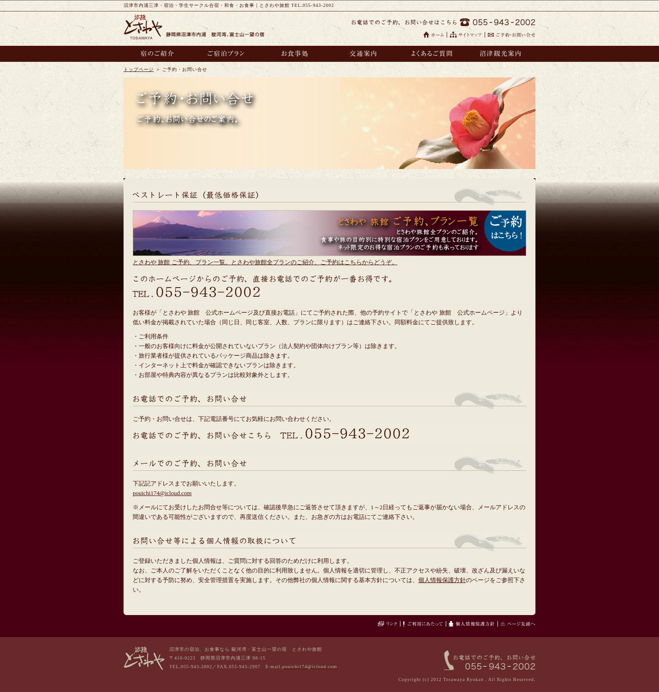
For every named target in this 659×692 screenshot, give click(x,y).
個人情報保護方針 (442, 580)
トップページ (139, 69)
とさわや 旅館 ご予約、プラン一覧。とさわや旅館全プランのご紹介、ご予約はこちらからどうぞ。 (265, 262)
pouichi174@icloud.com (162, 493)
